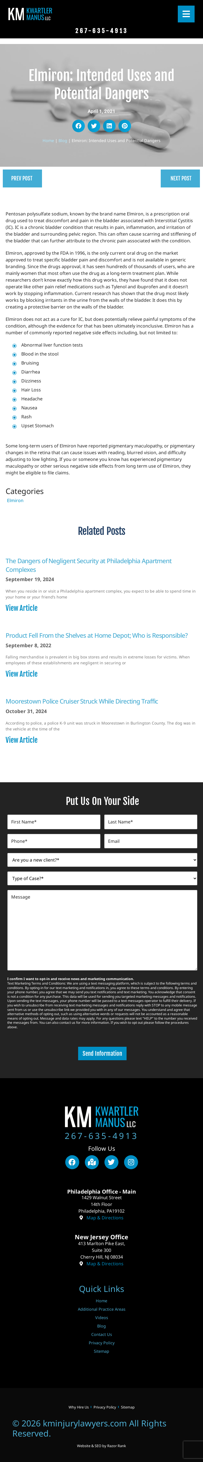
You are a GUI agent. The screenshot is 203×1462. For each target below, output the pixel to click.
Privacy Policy (102, 1340)
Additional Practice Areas (101, 1307)
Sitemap (101, 1349)
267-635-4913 (101, 1134)
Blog (63, 140)
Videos (101, 1315)
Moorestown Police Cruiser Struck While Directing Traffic (82, 701)
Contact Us (101, 1332)
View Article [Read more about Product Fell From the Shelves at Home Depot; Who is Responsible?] (22, 674)
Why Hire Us (79, 1405)
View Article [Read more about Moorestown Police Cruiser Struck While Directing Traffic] (22, 740)
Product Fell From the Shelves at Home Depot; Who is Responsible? (97, 635)
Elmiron (15, 500)
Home (48, 140)
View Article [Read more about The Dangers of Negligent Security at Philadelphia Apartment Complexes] (22, 608)
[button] (78, 126)
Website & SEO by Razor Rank (101, 1443)
